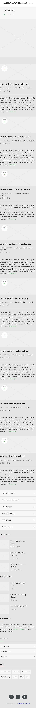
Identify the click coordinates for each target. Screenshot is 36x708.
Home (5, 15)
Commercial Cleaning (20, 140)
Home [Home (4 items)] (15, 677)
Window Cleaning (19, 355)
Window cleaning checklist (12, 456)
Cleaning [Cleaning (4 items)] (16, 671)
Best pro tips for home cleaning (14, 298)
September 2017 (18, 651)
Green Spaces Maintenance (24, 248)
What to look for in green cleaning (15, 244)
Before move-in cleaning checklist (15, 189)
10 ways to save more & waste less (15, 136)
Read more (12, 112)
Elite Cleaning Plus (24, 703)
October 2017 (18, 646)
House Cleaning (19, 88)
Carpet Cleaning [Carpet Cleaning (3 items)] (5, 671)
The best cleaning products (12, 403)
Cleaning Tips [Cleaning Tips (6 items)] (26, 671)
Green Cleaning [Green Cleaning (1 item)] (5, 677)
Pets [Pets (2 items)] (27, 677)
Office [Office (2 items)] (21, 677)
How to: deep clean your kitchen (14, 84)
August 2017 (18, 656)
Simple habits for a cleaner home (15, 351)
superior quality (19, 629)
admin (30, 88)
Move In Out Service (22, 193)
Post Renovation (18, 407)
